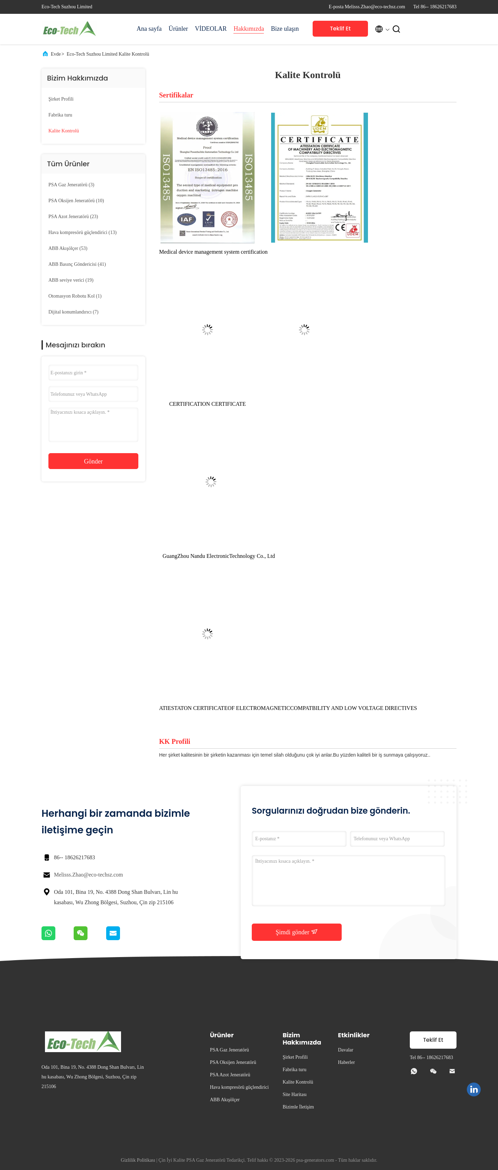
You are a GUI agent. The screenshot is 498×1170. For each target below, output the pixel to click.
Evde (56, 54)
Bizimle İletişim (298, 1107)
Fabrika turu (60, 115)
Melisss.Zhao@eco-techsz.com (88, 875)
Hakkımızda (248, 28)
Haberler (346, 1062)
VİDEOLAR (211, 28)
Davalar (345, 1049)
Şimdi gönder (297, 932)
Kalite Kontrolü (63, 130)
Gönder (93, 461)
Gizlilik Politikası (138, 1160)
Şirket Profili (61, 99)
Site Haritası (295, 1094)
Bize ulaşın (284, 28)
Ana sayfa (149, 28)
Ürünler (178, 28)
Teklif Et (340, 28)
